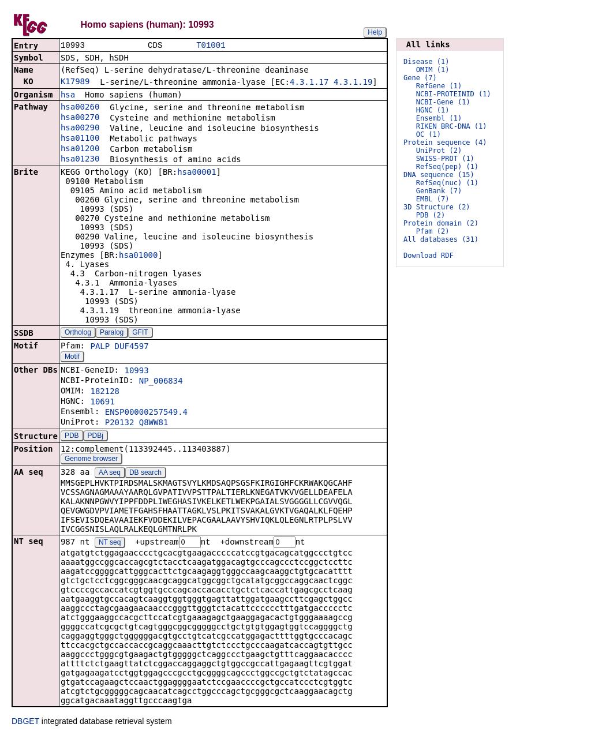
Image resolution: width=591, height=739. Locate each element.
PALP (100, 347)
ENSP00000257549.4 (146, 413)
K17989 (75, 82)
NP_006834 (161, 382)
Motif (72, 358)
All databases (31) (440, 239)
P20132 (119, 423)
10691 (102, 402)
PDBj (95, 437)
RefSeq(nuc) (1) (447, 183)
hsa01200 (80, 149)
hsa (68, 95)
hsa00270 (80, 118)
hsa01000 (138, 256)
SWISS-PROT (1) (445, 159)
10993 (136, 371)
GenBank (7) (439, 191)
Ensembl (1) (439, 118)
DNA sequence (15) (438, 175)
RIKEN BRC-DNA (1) (451, 126)
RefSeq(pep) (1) (447, 167)
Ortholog (78, 333)
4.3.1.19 (353, 83)
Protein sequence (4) (445, 142)
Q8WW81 (154, 423)
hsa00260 (80, 107)
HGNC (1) (433, 110)
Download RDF (428, 256)
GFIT (140, 333)
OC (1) (428, 134)
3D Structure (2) (436, 207)
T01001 (210, 45)
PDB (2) (431, 215)
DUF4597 (132, 347)
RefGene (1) (439, 86)
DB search (145, 474)
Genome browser (91, 460)
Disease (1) (426, 62)
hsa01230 (80, 159)
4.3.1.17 (309, 83)
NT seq (110, 544)
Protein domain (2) (440, 223)
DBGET (25, 722)
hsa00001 (196, 173)
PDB (72, 437)
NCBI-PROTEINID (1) (453, 94)
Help (375, 32)
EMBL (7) (433, 199)
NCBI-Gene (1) (443, 102)
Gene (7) (420, 78)
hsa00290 (80, 128)
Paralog (112, 333)
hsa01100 (80, 139)
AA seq (110, 474)
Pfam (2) (433, 231)
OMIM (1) (433, 70)
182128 (104, 392)
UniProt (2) (439, 151)
